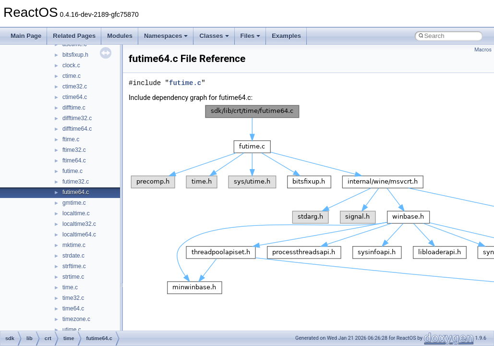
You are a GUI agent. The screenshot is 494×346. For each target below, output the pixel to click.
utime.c (71, 329)
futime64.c (75, 192)
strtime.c (73, 276)
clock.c (71, 65)
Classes (214, 35)
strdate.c (73, 255)
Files (251, 35)
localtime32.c (79, 224)
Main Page (26, 35)
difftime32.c (77, 118)
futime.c (72, 171)
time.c (70, 287)
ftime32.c (74, 150)
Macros (483, 50)
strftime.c (74, 266)
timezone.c (76, 319)
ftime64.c (74, 160)
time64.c (73, 308)
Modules (120, 35)
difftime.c (73, 107)
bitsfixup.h (75, 54)
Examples (286, 35)
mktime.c (73, 245)
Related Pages (74, 35)
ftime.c (70, 139)
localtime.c (76, 213)
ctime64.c (74, 97)
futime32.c (75, 181)
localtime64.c (79, 234)
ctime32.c (74, 86)
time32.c (73, 298)
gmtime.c (74, 202)
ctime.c (71, 76)
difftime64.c (77, 128)
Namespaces (166, 35)
